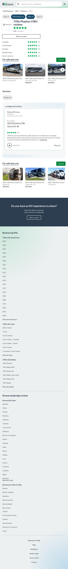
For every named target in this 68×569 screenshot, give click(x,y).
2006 (4, 308)
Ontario (5, 511)
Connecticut (7, 427)
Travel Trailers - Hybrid (10, 343)
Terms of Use (34, 558)
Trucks (5, 332)
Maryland (6, 478)
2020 (4, 253)
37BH (29, 17)
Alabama (5, 404)
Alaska (5, 408)
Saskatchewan (7, 523)
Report (58, 145)
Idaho (4, 447)
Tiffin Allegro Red (8, 379)
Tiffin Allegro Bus (8, 371)
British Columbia (8, 492)
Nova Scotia (6, 508)
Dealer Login (34, 553)
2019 (4, 257)
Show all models (8, 387)
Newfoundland (7, 504)
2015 (4, 272)
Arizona (5, 412)
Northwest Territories (10, 527)
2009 (4, 296)
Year (38, 17)
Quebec (5, 519)
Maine (5, 474)
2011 (4, 288)
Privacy (34, 562)
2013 (4, 280)
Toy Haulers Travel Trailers (11, 351)
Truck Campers (8, 335)
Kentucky (6, 467)
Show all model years (10, 319)
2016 (4, 268)
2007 (4, 304)
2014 (4, 276)
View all (61, 60)
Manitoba (6, 496)
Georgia (5, 443)
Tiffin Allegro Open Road (11, 375)
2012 (4, 284)
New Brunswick (8, 500)
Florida (5, 439)
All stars (6, 97)
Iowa (4, 459)
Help (34, 545)
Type (5, 17)
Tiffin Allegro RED (8, 367)
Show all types (8, 355)
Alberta (5, 488)
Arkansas (6, 416)
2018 (4, 261)
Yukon (5, 531)
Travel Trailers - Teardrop (11, 339)
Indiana (5, 455)
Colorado (6, 423)
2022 (4, 245)
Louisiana (6, 470)
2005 (4, 312)
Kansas (5, 463)
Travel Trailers (7, 347)
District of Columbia (9, 435)
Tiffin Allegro (7, 383)
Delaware (6, 431)
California (6, 420)
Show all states (8, 480)
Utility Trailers (7, 328)
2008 (4, 300)
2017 (4, 265)
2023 (4, 241)
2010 (4, 292)
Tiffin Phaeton (17, 17)
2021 (4, 249)
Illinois (5, 451)
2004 (4, 315)
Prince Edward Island (9, 515)
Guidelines (34, 549)
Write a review (21, 36)
